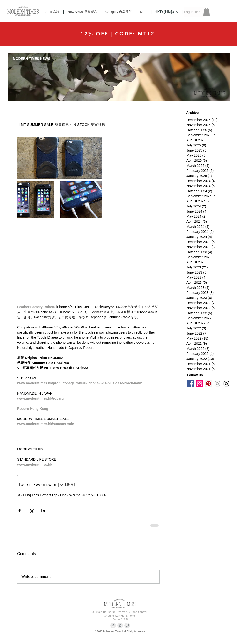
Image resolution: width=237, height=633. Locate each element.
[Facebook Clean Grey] (113, 625)
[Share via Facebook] (19, 510)
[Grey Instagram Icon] (217, 383)
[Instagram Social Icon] (199, 383)
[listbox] (167, 12)
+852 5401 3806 (119, 619)
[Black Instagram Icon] (226, 383)
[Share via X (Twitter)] (31, 510)
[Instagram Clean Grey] (120, 625)
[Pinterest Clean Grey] (127, 625)
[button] (167, 12)
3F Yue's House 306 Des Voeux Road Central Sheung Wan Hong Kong (119, 613)
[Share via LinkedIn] (43, 510)
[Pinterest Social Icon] (208, 383)
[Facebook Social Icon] (190, 383)
